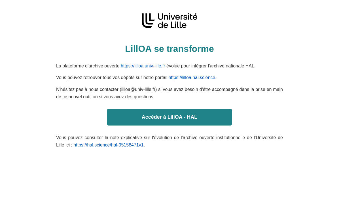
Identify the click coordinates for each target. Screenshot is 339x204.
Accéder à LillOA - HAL (169, 117)
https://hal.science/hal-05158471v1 (108, 145)
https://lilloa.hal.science (192, 77)
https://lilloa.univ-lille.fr (143, 65)
